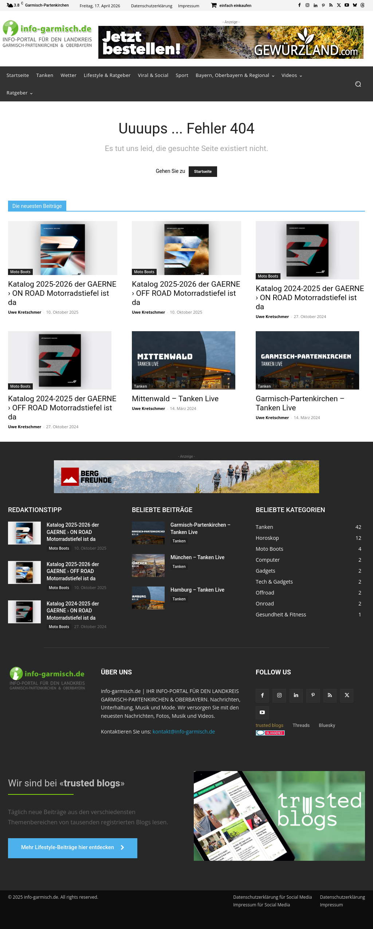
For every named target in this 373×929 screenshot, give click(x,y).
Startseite (203, 171)
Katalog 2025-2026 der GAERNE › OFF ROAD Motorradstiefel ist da (186, 293)
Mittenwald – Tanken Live (175, 398)
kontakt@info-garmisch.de (184, 731)
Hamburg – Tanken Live (197, 590)
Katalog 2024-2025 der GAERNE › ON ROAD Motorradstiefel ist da (310, 297)
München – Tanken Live (197, 557)
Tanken (140, 386)
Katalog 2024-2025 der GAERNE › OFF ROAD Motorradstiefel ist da (62, 407)
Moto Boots (20, 271)
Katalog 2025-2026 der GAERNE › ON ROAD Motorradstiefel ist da (62, 293)
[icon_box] (230, 6)
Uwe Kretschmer (24, 312)
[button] (357, 84)
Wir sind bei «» (66, 783)
